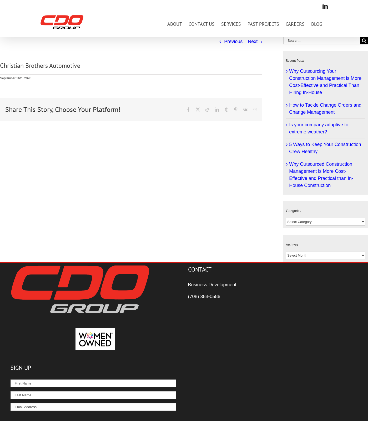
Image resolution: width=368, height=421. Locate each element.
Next (253, 41)
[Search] (364, 40)
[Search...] (321, 40)
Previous (233, 41)
